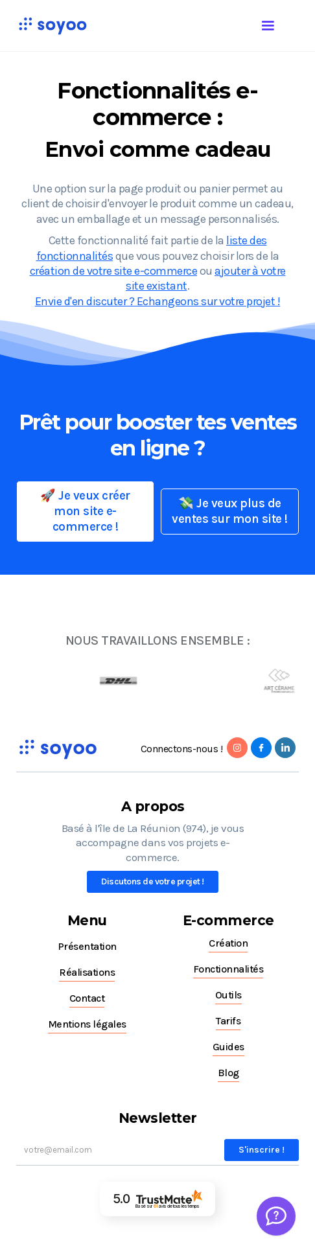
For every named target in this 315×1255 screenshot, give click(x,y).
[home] (49, 25)
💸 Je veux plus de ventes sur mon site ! (230, 511)
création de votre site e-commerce (114, 271)
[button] (280, 23)
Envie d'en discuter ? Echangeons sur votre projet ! (158, 301)
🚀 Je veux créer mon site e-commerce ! (85, 511)
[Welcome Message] (276, 1216)
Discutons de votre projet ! (152, 881)
